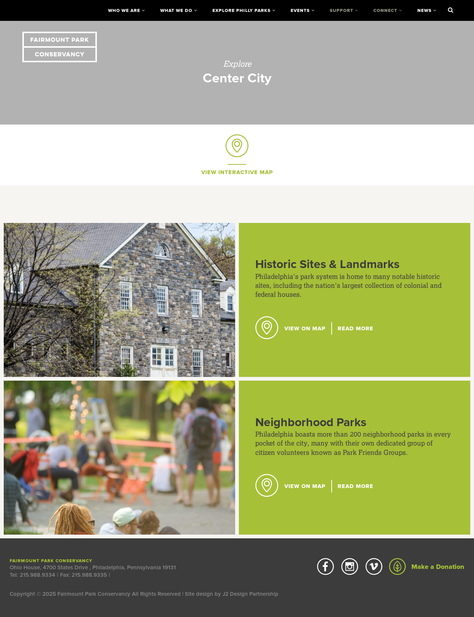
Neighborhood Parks (310, 422)
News (424, 10)
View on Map (290, 328)
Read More (355, 328)
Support (341, 10)
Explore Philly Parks (241, 10)
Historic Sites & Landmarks (327, 264)
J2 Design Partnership (250, 594)
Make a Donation (426, 567)
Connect (385, 10)
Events (300, 10)
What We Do (176, 10)
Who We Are (124, 10)
